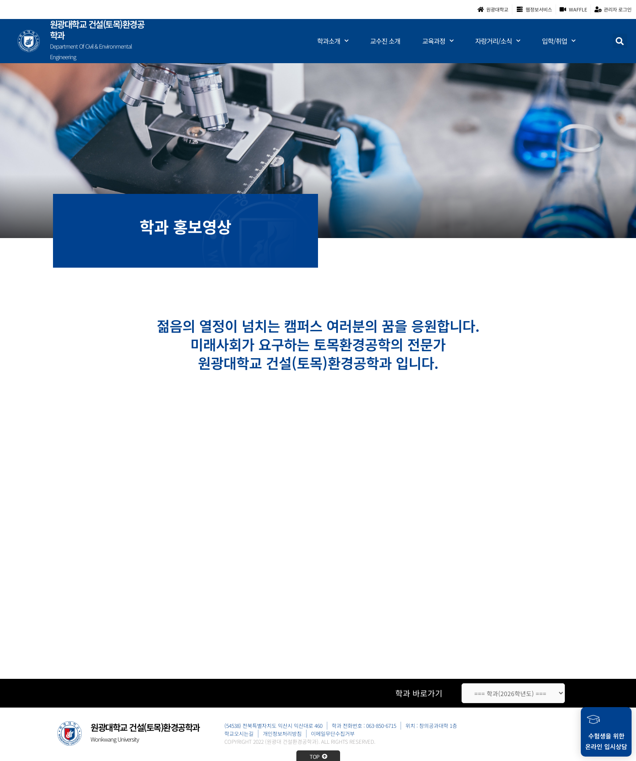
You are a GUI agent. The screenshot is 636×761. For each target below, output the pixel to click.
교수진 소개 (385, 41)
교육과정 (437, 42)
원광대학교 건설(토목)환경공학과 (97, 30)
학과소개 (332, 42)
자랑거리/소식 (497, 42)
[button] (620, 41)
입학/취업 (558, 42)
